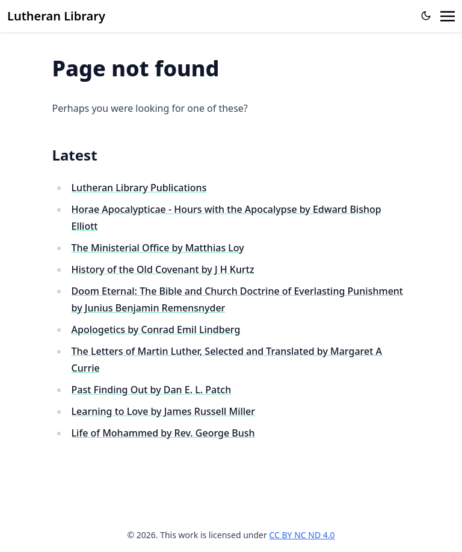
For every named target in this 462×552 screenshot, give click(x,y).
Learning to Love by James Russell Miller (164, 411)
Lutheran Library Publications (139, 187)
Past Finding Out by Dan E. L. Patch (152, 389)
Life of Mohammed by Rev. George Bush (163, 433)
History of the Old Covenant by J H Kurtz (163, 269)
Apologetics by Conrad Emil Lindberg (156, 329)
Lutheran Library (56, 16)
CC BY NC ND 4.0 (301, 535)
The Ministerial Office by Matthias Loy (158, 247)
